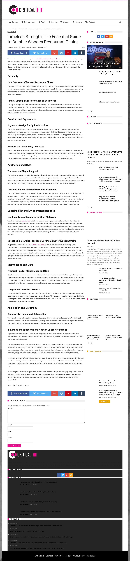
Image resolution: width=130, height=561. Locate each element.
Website (10, 437)
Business (15, 29)
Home (9, 29)
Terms (68, 556)
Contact (49, 556)
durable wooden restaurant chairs (48, 59)
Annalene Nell (24, 485)
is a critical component (36, 245)
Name (10, 425)
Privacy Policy (79, 556)
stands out (25, 221)
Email (9, 431)
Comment (11, 408)
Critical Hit (39, 556)
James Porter (13, 47)
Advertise (59, 556)
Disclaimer (91, 556)
